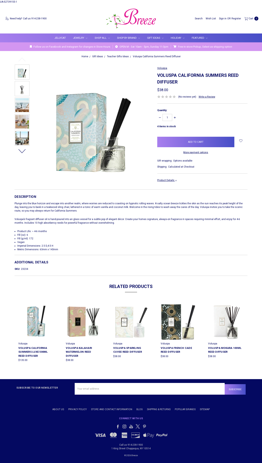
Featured (200, 37)
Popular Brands (185, 408)
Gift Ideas (155, 37)
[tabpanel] (36, 333)
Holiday (177, 37)
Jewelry (80, 37)
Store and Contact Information (111, 408)
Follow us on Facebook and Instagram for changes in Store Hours (70, 46)
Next (22, 151)
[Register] (236, 18)
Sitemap (205, 408)
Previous (22, 59)
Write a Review (207, 96)
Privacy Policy (77, 408)
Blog (139, 408)
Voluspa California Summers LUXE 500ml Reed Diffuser (33, 351)
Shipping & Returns (159, 408)
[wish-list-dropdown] (240, 141)
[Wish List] (210, 18)
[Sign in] (223, 18)
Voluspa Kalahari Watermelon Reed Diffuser (79, 351)
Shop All (102, 37)
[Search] (199, 18)
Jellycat (60, 37)
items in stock (166, 126)
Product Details (167, 180)
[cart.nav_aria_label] (250, 18)
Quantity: (162, 110)
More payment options (195, 152)
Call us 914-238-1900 (131, 443)
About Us (58, 408)
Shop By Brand (128, 37)
